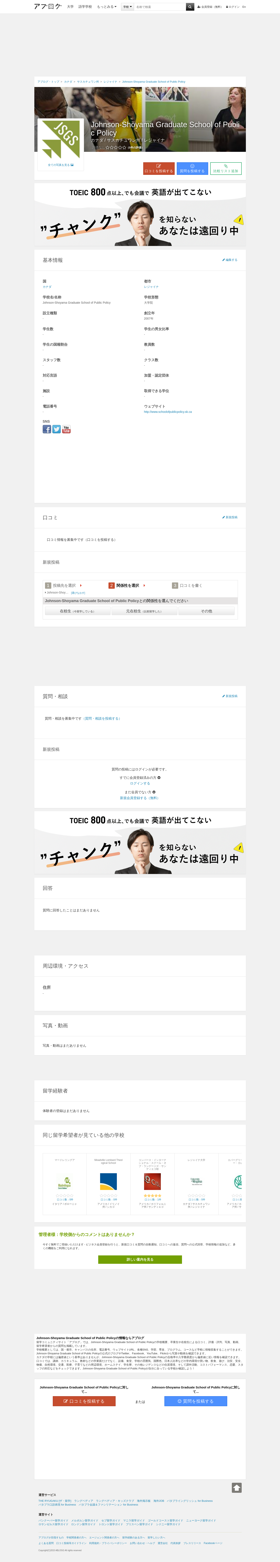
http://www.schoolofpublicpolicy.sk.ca (168, 411)
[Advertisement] (140, 45)
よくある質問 (46, 1543)
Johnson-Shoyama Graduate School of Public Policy (165, 128)
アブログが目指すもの (51, 1537)
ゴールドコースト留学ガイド (165, 1520)
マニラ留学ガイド (134, 1520)
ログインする (140, 783)
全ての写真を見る (61, 164)
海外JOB (159, 1500)
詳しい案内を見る (140, 1259)
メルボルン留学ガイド (84, 1520)
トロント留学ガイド (111, 1524)
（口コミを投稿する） (100, 539)
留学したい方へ (156, 1537)
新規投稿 (229, 517)
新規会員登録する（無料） (140, 798)
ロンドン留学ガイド (83, 1524)
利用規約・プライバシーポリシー (108, 1543)
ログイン (233, 6)
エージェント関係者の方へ (104, 1537)
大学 (70, 6)
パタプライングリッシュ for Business (190, 1500)
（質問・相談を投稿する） (102, 718)
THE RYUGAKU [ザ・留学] (55, 1500)
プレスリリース (192, 1543)
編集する (229, 259)
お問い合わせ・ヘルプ (142, 1543)
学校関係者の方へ (76, 1537)
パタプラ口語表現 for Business (57, 1504)
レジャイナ (154, 140)
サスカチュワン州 (123, 140)
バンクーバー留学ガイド (53, 1520)
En (244, 6)
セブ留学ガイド (110, 1520)
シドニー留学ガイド (168, 1524)
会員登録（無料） (210, 6)
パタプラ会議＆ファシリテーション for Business (108, 1504)
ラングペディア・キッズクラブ (115, 1500)
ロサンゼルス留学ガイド (53, 1524)
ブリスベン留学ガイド (139, 1524)
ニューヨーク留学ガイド (201, 1520)
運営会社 (163, 1543)
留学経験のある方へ (133, 1537)
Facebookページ (213, 1543)
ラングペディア (83, 1500)
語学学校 (85, 6)
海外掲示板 (144, 1500)
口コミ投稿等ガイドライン (71, 1543)
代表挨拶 (175, 1543)
